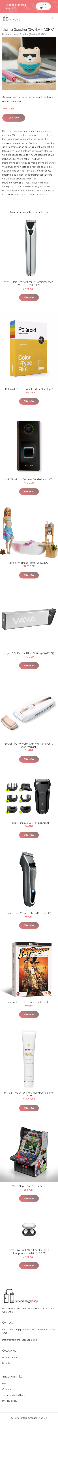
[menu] (53, 18)
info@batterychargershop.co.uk (19, 1339)
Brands (6, 1363)
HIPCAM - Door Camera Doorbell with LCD (29, 479)
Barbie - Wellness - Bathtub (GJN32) (29, 562)
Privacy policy (9, 1400)
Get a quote (43, 6)
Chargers (21, 96)
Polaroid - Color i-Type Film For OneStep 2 (29, 389)
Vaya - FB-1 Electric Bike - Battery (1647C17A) (29, 653)
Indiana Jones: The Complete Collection (29, 1002)
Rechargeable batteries (40, 96)
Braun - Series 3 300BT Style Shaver (29, 822)
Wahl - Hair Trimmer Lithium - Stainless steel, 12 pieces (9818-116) (29, 283)
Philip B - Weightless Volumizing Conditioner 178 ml (29, 1094)
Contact (6, 1389)
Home (5, 34)
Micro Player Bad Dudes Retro (29, 1186)
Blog (4, 1383)
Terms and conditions (13, 1395)
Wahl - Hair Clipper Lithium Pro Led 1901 (29, 913)
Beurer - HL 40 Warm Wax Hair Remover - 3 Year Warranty (29, 745)
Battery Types (9, 1357)
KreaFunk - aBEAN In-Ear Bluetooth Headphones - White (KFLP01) (29, 1251)
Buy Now (14, 117)
